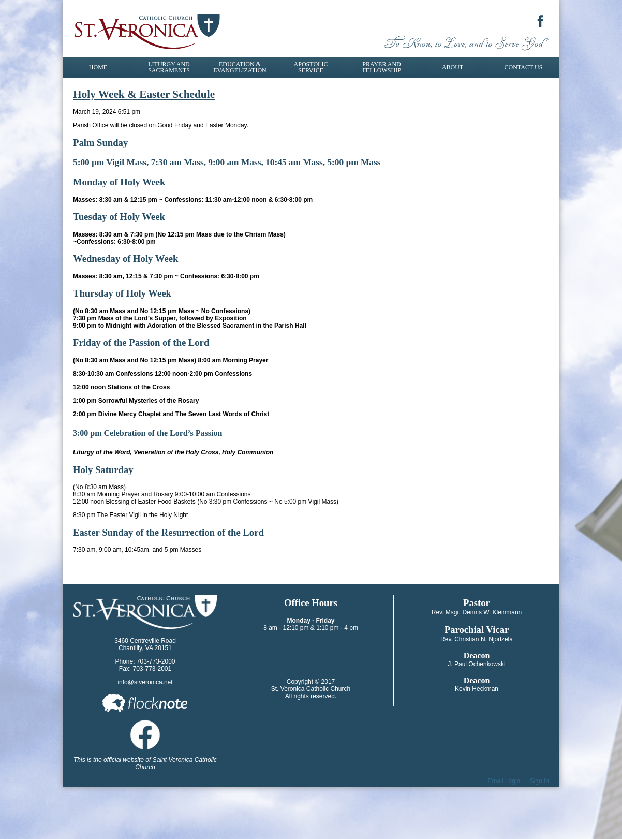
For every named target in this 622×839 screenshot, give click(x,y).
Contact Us (524, 67)
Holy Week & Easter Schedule (144, 94)
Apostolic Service (311, 67)
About (452, 67)
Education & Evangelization (239, 67)
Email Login (504, 781)
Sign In (539, 781)
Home (98, 67)
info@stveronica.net (144, 682)
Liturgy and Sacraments (169, 67)
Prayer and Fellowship (381, 67)
